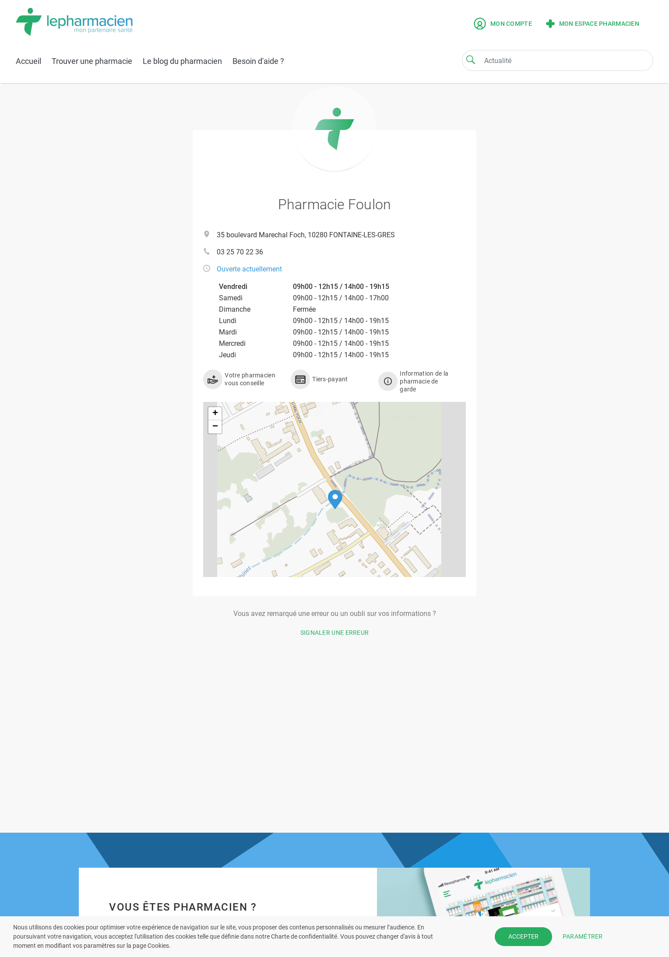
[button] (335, 499)
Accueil (28, 61)
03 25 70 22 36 (240, 252)
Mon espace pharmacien (592, 23)
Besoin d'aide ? (258, 61)
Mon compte (503, 24)
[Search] (470, 59)
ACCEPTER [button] (523, 936)
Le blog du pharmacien (182, 61)
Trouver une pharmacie (92, 61)
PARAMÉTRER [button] (583, 936)
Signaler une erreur (334, 632)
